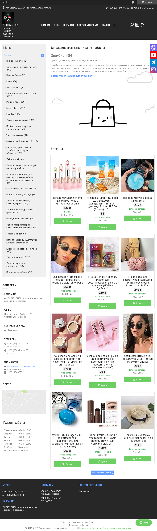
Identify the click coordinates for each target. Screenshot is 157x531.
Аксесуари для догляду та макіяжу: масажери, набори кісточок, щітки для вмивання (20, 177)
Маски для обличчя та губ (19, 141)
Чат (143, 522)
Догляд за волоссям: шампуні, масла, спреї (21, 167)
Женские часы (13, 87)
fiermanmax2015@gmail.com (21, 366)
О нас (57, 25)
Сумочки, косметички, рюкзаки (21, 93)
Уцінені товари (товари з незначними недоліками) (18, 226)
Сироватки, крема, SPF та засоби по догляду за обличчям (18, 150)
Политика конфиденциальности (117, 528)
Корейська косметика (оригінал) (21, 248)
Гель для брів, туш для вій (19, 188)
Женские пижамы (14, 135)
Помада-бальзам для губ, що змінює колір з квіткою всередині (67, 200)
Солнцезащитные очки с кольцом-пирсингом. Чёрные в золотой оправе (67, 279)
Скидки (105, 25)
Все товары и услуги (101, 472)
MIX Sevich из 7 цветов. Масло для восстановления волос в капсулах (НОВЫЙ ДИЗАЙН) (102, 282)
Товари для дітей (15, 257)
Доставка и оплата (87, 25)
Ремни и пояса (13, 101)
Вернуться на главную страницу (72, 76)
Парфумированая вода (17, 218)
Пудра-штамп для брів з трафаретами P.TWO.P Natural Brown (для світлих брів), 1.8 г (102, 439)
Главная (45, 25)
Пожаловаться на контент (90, 528)
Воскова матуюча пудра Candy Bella (138, 199)
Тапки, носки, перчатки (17, 120)
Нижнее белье (13, 75)
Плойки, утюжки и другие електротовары (18, 128)
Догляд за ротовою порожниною (16, 265)
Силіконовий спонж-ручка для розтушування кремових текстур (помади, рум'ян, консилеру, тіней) (102, 361)
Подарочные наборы (16, 272)
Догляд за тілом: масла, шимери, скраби (17, 202)
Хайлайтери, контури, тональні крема (21, 211)
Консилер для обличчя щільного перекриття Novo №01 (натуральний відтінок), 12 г (67, 360)
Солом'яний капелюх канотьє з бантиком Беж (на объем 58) (138, 437)
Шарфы (10, 114)
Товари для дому (15, 233)
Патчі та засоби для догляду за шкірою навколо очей (21, 241)
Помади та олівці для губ (18, 194)
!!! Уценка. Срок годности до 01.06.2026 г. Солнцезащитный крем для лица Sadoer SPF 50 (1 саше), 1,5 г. (102, 203)
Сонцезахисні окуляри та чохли (21, 66)
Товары (7, 55)
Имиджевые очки (15, 60)
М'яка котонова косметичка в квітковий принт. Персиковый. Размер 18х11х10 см (138, 281)
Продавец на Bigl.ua (78, 525)
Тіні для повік (13, 159)
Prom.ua (92, 522)
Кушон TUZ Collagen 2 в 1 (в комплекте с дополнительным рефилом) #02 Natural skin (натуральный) (67, 440)
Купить (69, 221)
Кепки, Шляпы (13, 107)
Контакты (68, 25)
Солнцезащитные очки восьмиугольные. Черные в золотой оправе (138, 358)
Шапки (9, 81)
